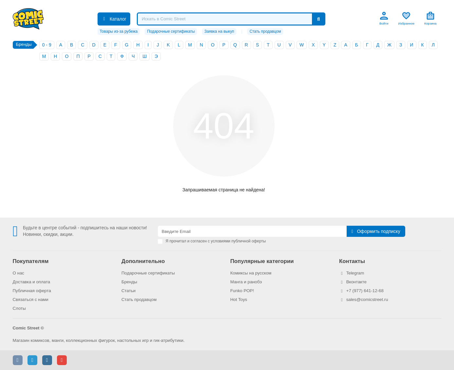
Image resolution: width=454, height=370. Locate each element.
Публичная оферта (32, 290)
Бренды (129, 281)
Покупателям (31, 261)
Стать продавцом (265, 31)
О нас (18, 273)
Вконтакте (356, 281)
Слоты (19, 308)
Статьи (128, 290)
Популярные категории (262, 261)
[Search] (231, 19)
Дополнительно (143, 261)
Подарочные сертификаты (171, 31)
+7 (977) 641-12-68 (365, 290)
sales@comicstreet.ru (367, 299)
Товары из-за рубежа (119, 31)
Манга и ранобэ (246, 281)
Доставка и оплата (31, 281)
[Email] (252, 231)
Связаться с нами (30, 299)
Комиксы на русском (251, 273)
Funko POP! (242, 290)
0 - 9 (46, 44)
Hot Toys (238, 299)
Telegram (355, 273)
